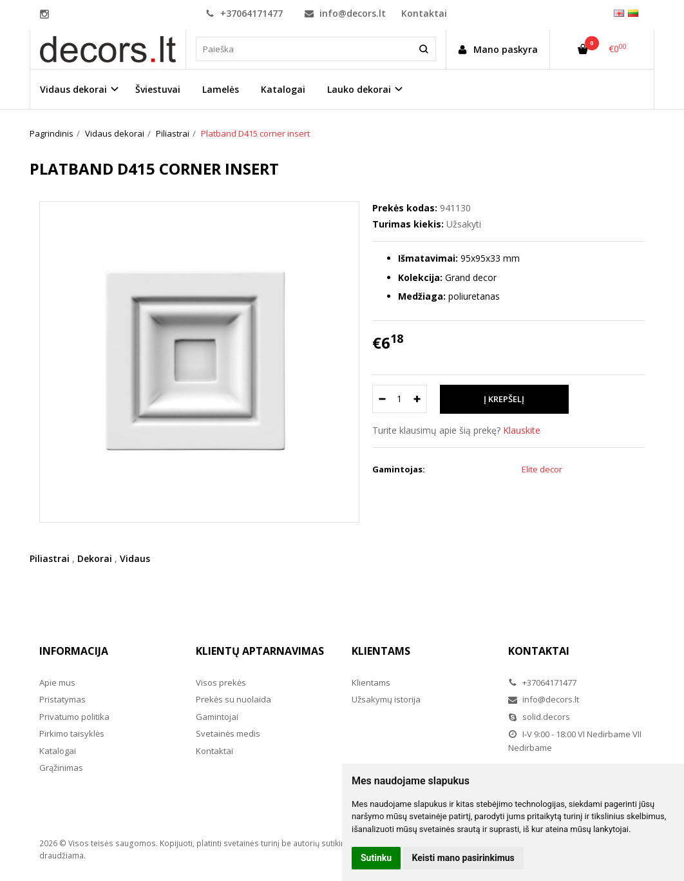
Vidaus (135, 558)
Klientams (381, 651)
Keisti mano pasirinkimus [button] (463, 858)
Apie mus (57, 682)
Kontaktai (424, 13)
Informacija (73, 651)
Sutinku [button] (376, 858)
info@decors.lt (345, 13)
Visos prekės (221, 682)
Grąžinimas (61, 767)
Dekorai (94, 558)
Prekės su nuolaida (233, 699)
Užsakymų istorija (386, 699)
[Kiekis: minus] (381, 399)
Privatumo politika (74, 716)
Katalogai (283, 89)
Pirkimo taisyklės (71, 733)
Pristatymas (62, 699)
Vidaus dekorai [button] (73, 89)
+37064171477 (244, 13)
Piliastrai (50, 558)
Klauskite (521, 430)
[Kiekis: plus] (417, 399)
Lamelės (220, 89)
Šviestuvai (157, 89)
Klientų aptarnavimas (260, 651)
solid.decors (539, 716)
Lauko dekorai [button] (359, 89)
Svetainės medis (228, 733)
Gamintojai (217, 716)
